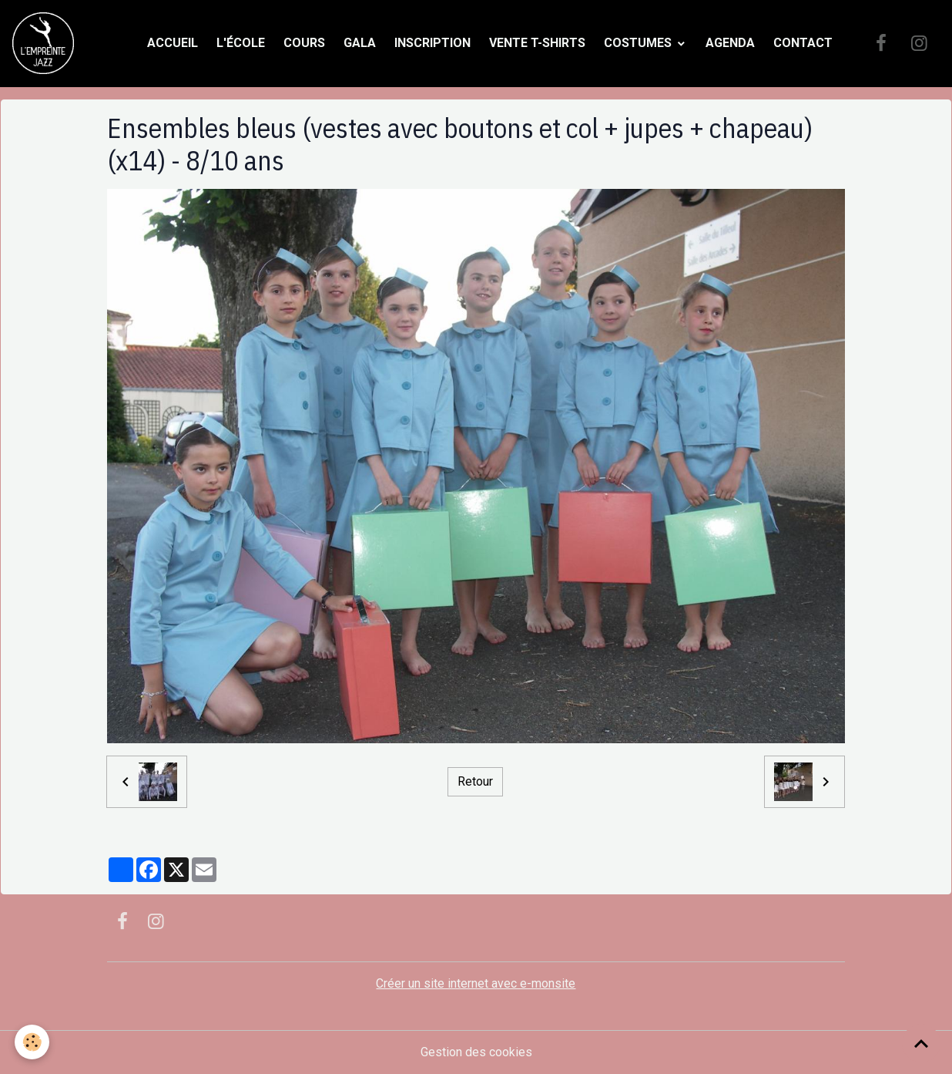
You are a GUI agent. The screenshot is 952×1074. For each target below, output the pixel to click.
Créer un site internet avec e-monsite (475, 983)
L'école (240, 42)
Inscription (432, 42)
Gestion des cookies (476, 1052)
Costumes (639, 42)
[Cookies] (32, 1042)
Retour (475, 782)
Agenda (730, 42)
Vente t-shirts (537, 42)
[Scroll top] (921, 1043)
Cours (304, 42)
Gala (360, 42)
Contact (803, 42)
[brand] (46, 43)
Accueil (172, 42)
